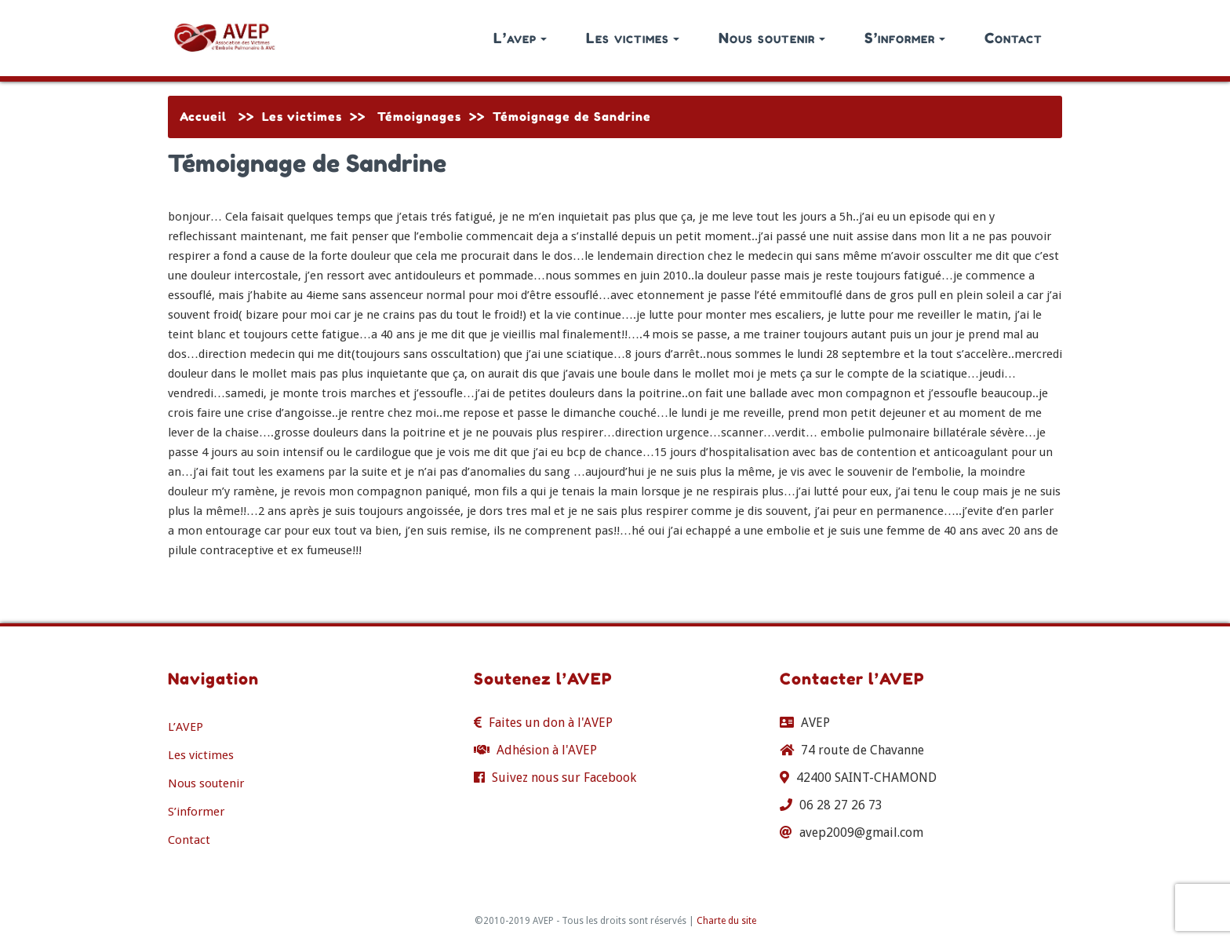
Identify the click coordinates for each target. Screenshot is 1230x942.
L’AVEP (185, 727)
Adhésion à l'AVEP (547, 750)
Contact (1013, 37)
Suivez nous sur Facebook (564, 777)
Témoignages (419, 116)
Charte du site (726, 920)
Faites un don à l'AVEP (551, 722)
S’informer (904, 37)
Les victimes (632, 37)
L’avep (520, 37)
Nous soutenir (772, 37)
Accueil (203, 116)
